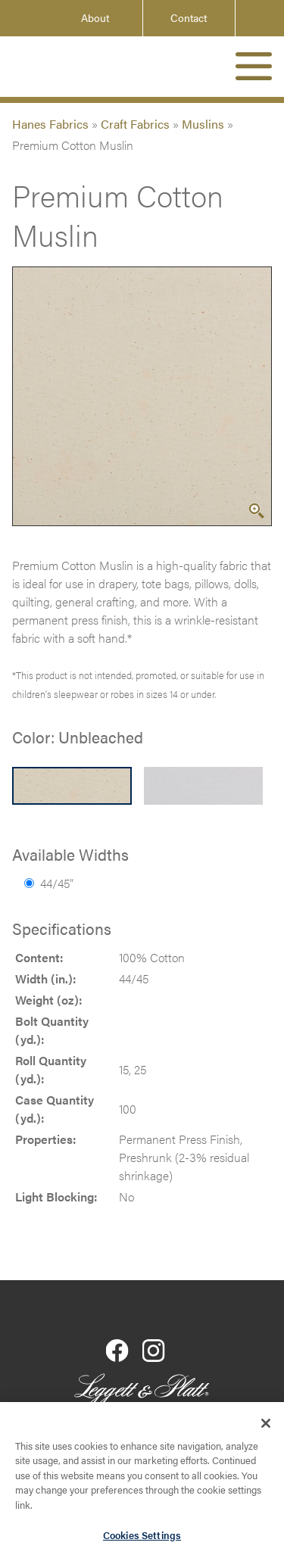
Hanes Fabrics (50, 123)
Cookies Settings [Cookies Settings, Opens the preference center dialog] (142, 1539)
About (95, 18)
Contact (188, 18)
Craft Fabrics (135, 123)
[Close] (265, 1427)
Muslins (203, 123)
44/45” (48, 883)
